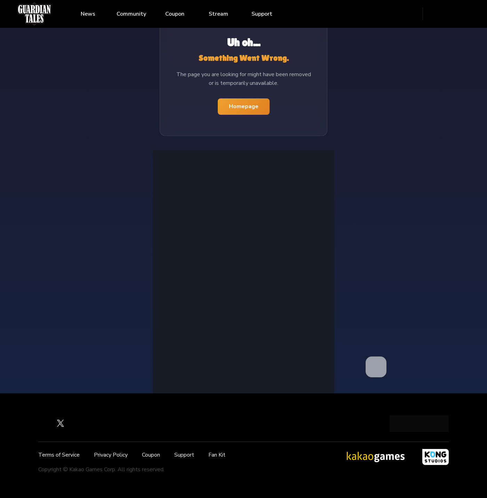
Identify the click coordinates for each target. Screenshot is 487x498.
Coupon (174, 14)
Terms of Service (59, 455)
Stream (218, 14)
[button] (376, 366)
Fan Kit (216, 455)
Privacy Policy (111, 455)
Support (262, 14)
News (88, 14)
